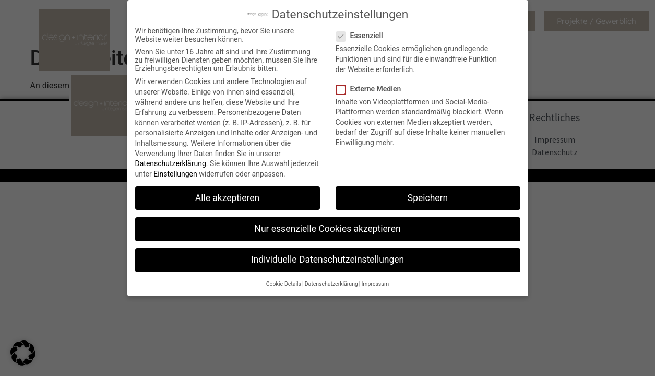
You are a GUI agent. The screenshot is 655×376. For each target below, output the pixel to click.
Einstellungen (175, 173)
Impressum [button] (375, 282)
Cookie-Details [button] (283, 282)
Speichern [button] (428, 197)
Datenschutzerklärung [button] (331, 282)
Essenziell (363, 34)
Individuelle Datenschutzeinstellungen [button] (327, 258)
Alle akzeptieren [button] (227, 197)
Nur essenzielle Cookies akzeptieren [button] (327, 227)
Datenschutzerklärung (170, 162)
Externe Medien (372, 87)
